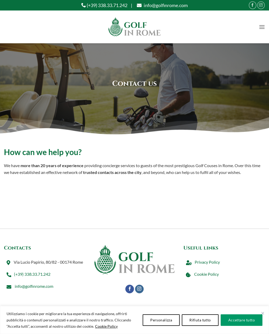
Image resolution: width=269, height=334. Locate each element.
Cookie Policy (106, 326)
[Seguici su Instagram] (261, 5)
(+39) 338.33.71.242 (104, 5)
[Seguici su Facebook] (252, 5)
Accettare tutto (241, 320)
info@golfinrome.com (162, 5)
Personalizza (161, 320)
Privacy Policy (201, 261)
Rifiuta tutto (200, 320)
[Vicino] (262, 313)
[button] (262, 26)
